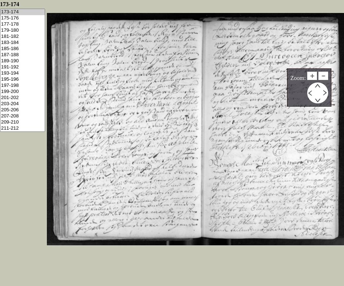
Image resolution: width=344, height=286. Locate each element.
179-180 (22, 30)
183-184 (22, 43)
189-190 (22, 61)
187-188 (22, 55)
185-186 (22, 49)
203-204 (22, 104)
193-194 (22, 73)
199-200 (22, 92)
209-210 (22, 122)
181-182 (22, 36)
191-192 (22, 67)
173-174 (22, 12)
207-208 (22, 116)
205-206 (22, 110)
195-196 (22, 79)
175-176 (22, 18)
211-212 (22, 128)
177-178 (22, 24)
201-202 (22, 98)
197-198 (22, 85)
